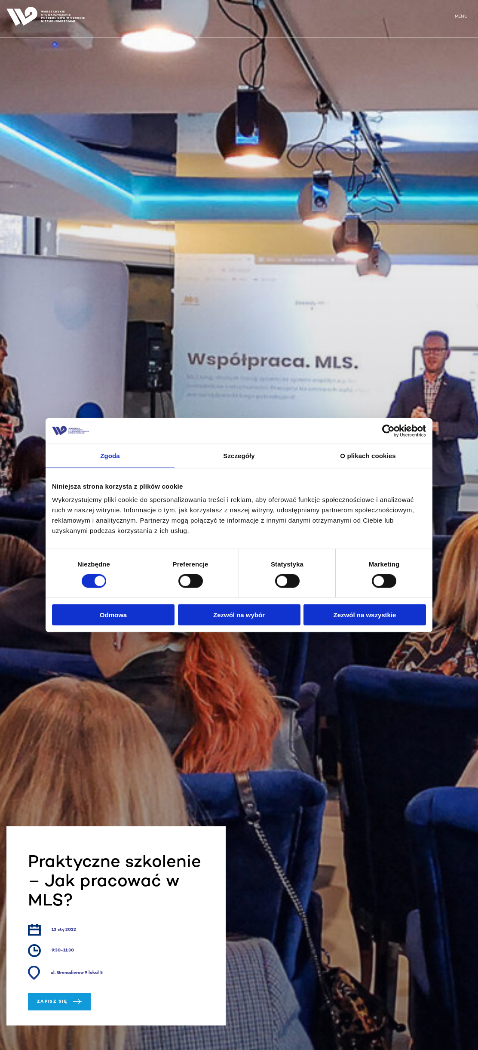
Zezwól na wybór (239, 615)
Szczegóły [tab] (238, 455)
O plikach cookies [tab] (367, 455)
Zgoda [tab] (110, 455)
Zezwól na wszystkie (365, 615)
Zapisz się (59, 1001)
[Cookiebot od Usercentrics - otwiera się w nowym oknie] (388, 430)
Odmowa (113, 615)
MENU (461, 16)
